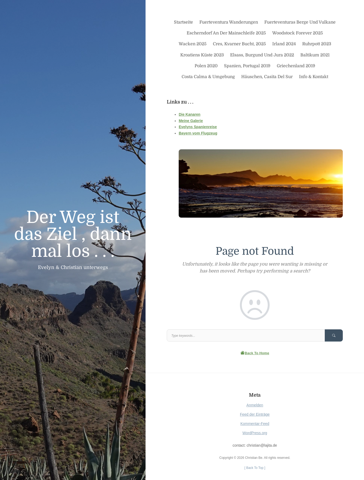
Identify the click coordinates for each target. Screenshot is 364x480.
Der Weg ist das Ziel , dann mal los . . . (73, 234)
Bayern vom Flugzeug (198, 133)
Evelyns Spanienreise (198, 127)
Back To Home (254, 353)
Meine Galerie (191, 121)
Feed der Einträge (255, 414)
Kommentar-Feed (254, 423)
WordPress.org (255, 433)
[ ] (254, 468)
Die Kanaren (189, 114)
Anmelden (255, 405)
